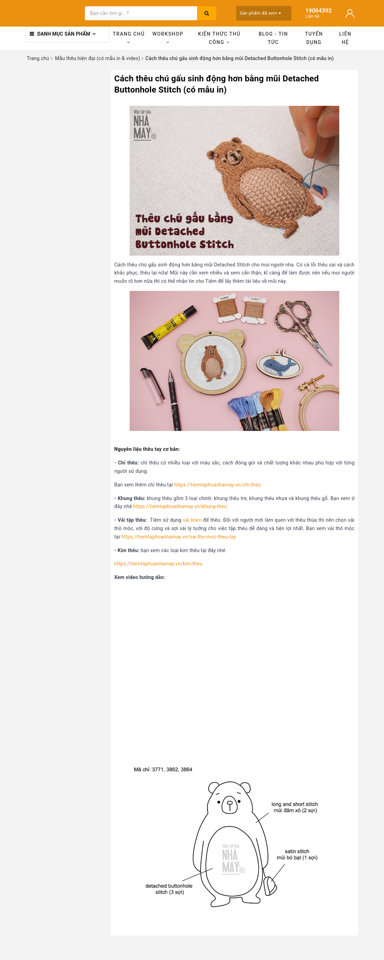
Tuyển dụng (314, 38)
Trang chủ (129, 38)
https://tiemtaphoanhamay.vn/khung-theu (180, 506)
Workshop (167, 38)
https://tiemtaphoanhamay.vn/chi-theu (217, 485)
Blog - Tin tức (273, 38)
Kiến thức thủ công (219, 38)
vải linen (192, 520)
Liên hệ (345, 38)
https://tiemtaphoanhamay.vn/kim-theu (158, 563)
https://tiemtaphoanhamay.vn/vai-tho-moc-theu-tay (178, 537)
